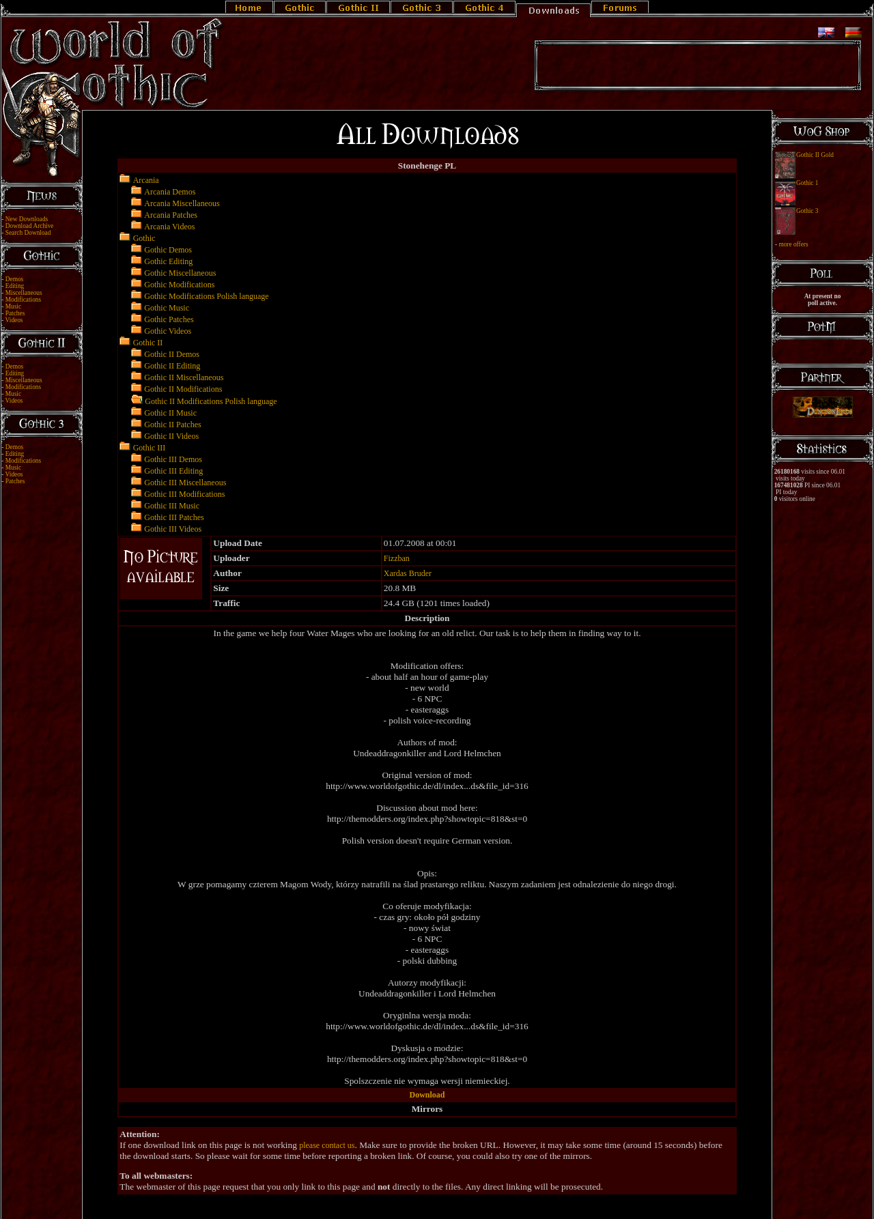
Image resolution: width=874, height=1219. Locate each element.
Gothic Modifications (179, 284)
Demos (14, 279)
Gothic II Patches (172, 424)
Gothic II (148, 342)
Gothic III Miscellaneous (185, 482)
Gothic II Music (170, 413)
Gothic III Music (171, 506)
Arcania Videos (169, 226)
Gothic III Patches (173, 517)
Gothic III (149, 448)
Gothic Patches (168, 319)
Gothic (144, 238)
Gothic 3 (807, 210)
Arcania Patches (170, 215)
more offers (793, 244)
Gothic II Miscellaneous (183, 377)
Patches (15, 313)
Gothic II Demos (171, 354)
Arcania (146, 180)
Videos (14, 320)
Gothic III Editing (173, 471)
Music (13, 306)
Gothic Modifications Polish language (206, 296)
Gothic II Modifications (183, 389)
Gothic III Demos (173, 459)
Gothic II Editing (172, 366)
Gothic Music (166, 308)
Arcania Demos (169, 192)
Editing (14, 286)
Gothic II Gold (815, 155)
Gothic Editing (168, 261)
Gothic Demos (168, 250)
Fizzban (397, 558)
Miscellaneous (23, 292)
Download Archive (29, 226)
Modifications (23, 299)
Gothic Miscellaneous (180, 273)
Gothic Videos (167, 331)
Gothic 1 (807, 183)
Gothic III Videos (172, 529)
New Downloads (26, 219)
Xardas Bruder (408, 573)
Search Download (28, 232)
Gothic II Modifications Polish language (211, 401)
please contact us (326, 1145)
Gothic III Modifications (184, 494)
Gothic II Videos (171, 436)
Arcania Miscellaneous (181, 203)
